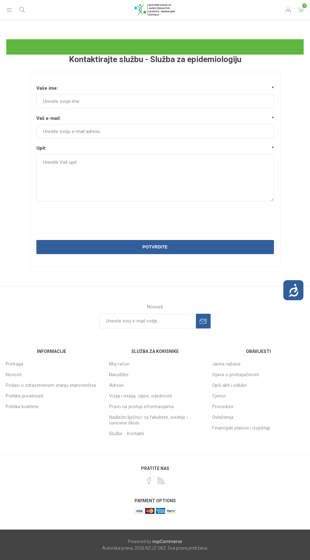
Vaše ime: (47, 88)
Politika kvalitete (22, 406)
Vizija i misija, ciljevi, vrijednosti (140, 396)
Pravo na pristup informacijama (141, 406)
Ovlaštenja (223, 417)
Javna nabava (226, 364)
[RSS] (161, 481)
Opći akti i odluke (229, 385)
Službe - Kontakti (126, 433)
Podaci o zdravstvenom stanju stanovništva (51, 385)
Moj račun (119, 364)
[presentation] (155, 221)
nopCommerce (167, 541)
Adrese (116, 385)
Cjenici (219, 396)
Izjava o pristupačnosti (235, 374)
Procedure (223, 406)
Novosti (14, 374)
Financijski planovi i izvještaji (241, 428)
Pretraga (14, 364)
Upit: (41, 148)
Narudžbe (119, 374)
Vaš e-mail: (48, 118)
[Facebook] (149, 481)
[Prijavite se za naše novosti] (147, 321)
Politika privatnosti (24, 396)
